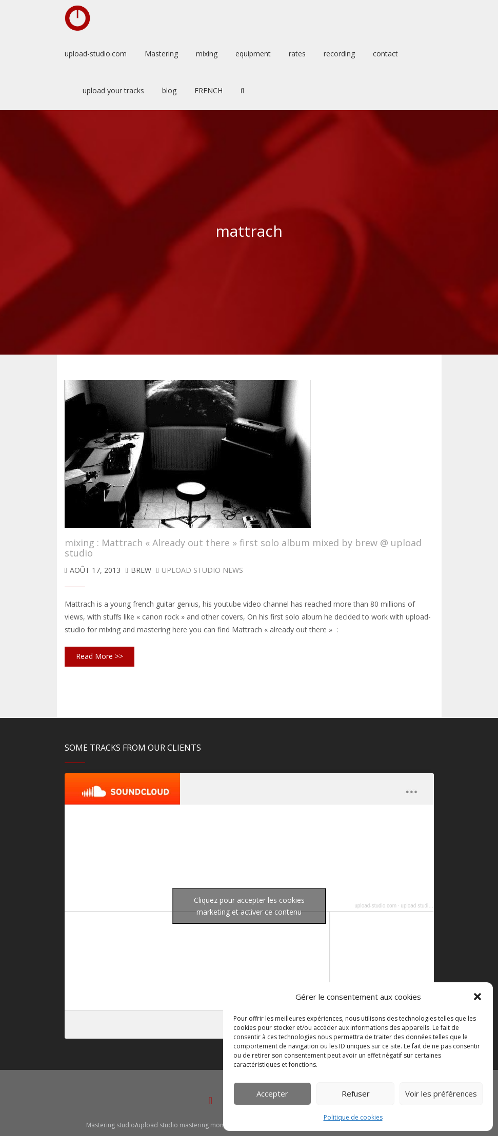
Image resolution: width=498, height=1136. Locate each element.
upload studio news (202, 570)
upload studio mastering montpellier (190, 1125)
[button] (477, 997)
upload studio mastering (428, 905)
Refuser (356, 1093)
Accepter (272, 1093)
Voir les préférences (441, 1093)
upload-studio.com (375, 905)
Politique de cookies (353, 1117)
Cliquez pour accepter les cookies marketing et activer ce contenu (249, 906)
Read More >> (99, 656)
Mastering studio (110, 1125)
